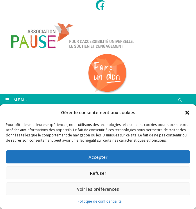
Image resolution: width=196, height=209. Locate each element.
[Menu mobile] (17, 99)
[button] (187, 113)
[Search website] (180, 100)
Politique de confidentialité (100, 201)
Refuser (98, 173)
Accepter (98, 157)
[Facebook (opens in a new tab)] (102, 6)
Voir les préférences (98, 189)
